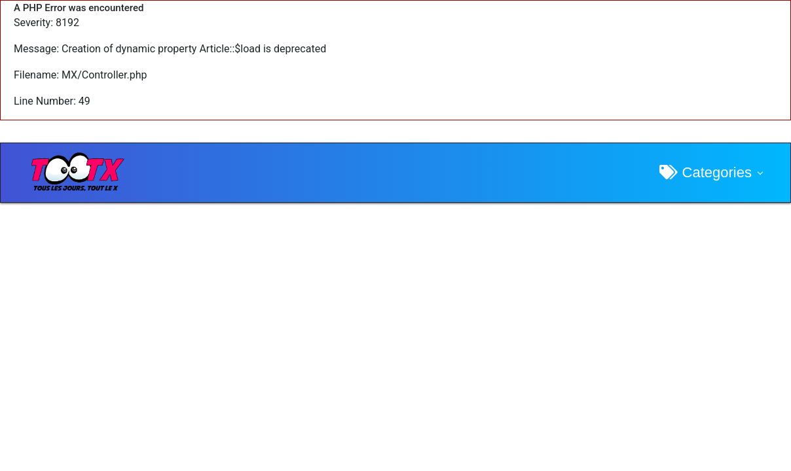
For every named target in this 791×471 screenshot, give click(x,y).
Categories (705, 172)
